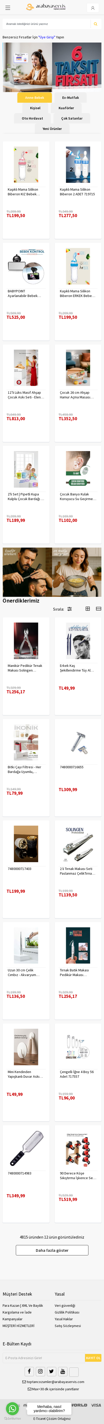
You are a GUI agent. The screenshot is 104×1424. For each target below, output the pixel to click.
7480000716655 (72, 767)
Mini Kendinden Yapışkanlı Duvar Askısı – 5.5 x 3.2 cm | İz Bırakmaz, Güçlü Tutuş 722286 (25, 1074)
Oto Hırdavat (32, 118)
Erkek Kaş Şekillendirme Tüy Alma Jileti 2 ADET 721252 (77, 668)
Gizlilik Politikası (67, 1312)
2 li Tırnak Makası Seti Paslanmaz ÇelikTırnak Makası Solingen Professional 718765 (77, 871)
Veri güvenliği (65, 1305)
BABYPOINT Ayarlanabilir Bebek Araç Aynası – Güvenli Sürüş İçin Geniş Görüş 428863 (24, 293)
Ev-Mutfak (70, 97)
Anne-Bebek (34, 97)
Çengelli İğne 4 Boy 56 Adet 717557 (77, 1074)
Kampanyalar (13, 1319)
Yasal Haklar (64, 1319)
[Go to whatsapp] (12, 1408)
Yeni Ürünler (52, 128)
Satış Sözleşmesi (68, 1325)
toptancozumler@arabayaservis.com (53, 1381)
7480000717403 (19, 868)
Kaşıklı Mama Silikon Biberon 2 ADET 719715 (77, 191)
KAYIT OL (93, 1358)
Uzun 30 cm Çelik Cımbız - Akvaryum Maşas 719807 (22, 972)
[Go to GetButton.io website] (12, 1418)
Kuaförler (66, 108)
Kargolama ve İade (17, 1312)
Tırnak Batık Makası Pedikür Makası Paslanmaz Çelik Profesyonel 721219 (75, 972)
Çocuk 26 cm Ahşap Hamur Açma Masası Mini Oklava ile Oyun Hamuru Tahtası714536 (77, 394)
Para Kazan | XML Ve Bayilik (23, 1305)
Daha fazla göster (52, 1250)
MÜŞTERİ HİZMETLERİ (18, 1325)
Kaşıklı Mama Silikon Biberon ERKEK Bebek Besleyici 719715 (77, 293)
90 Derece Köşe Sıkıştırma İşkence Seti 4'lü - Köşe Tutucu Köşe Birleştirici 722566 (77, 1175)
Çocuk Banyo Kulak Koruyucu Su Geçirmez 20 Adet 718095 (77, 496)
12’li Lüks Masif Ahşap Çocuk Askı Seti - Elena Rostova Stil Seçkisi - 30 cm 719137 (25, 394)
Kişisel (35, 108)
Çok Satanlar (71, 118)
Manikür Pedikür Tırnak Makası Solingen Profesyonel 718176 (25, 668)
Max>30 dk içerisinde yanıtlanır (53, 1389)
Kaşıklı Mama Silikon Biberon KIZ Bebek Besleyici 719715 (23, 191)
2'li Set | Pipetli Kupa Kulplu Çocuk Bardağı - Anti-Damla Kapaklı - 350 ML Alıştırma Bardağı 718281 (26, 496)
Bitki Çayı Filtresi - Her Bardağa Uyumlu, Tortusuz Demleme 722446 (24, 769)
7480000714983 (19, 1173)
